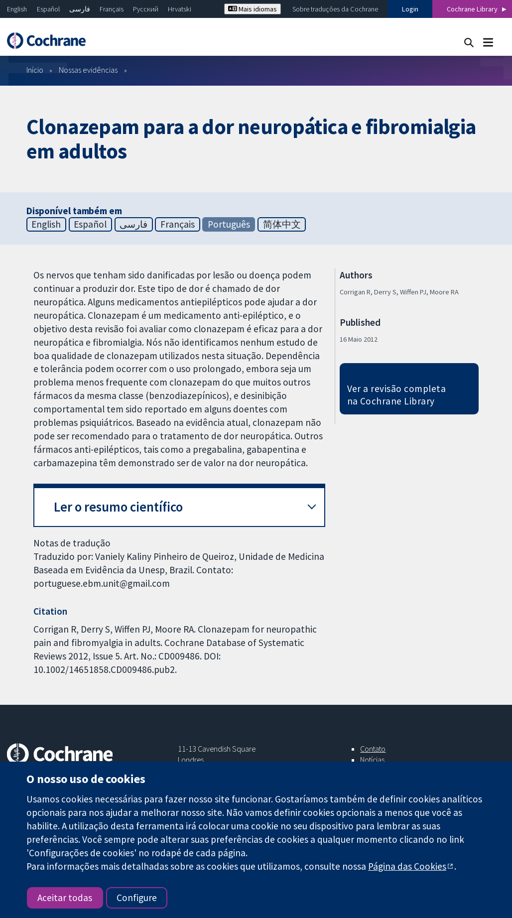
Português (229, 224)
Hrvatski (179, 8)
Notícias (372, 760)
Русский (145, 8)
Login (410, 8)
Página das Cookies (407, 866)
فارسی (79, 8)
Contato (372, 749)
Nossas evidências (88, 70)
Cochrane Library (472, 8)
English (17, 8)
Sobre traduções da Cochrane (335, 8)
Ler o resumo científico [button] (118, 507)
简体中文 (282, 224)
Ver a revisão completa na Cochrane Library (396, 395)
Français (112, 8)
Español (48, 8)
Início (34, 70)
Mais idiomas (252, 8)
